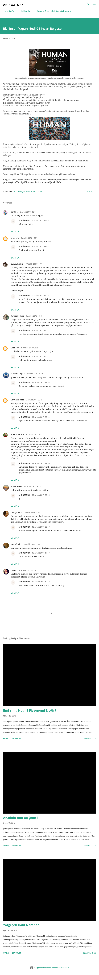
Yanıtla (15, 231)
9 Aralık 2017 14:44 (34, 264)
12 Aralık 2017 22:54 (41, 417)
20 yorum (16, 953)
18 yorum (16, 845)
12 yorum (16, 738)
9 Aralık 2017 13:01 (29, 238)
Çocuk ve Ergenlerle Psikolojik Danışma (52, 11)
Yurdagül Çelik (17, 316)
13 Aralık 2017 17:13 (41, 553)
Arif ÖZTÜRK (24, 220)
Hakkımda (23, 11)
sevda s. (14, 212)
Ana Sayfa (7, 11)
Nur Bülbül (15, 544)
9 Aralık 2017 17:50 (29, 348)
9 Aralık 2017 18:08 (40, 246)
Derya (13, 570)
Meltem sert (16, 486)
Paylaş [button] (89, 191)
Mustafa (15, 238)
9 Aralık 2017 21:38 (35, 373)
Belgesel (18, 191)
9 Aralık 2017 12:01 (28, 212)
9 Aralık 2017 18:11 (40, 330)
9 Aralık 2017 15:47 (34, 316)
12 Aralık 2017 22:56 (41, 463)
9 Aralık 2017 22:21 (34, 400)
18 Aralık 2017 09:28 (27, 570)
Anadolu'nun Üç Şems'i (20, 817)
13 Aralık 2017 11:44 (31, 544)
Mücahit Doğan (18, 373)
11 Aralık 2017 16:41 (33, 486)
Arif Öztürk (13, 4)
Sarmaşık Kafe (17, 400)
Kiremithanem (17, 434)
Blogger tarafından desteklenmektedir (49, 967)
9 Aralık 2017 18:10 (40, 295)
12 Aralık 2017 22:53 (41, 382)
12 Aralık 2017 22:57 (41, 527)
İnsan (40, 191)
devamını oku (89, 738)
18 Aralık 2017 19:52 (41, 581)
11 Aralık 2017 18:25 (31, 512)
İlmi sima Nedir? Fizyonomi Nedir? (29, 710)
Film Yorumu (29, 191)
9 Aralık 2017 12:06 (40, 220)
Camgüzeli (15, 512)
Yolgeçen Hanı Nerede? (21, 925)
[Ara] (88, 4)
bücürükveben (17, 264)
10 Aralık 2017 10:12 (34, 434)
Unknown (15, 348)
